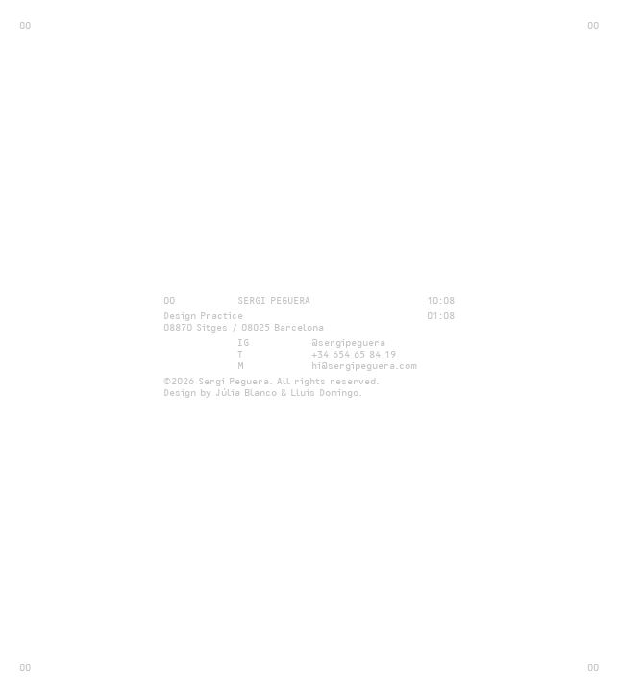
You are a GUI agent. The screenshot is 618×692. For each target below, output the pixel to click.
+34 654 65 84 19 (353, 353)
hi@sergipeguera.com (364, 365)
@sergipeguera (348, 342)
